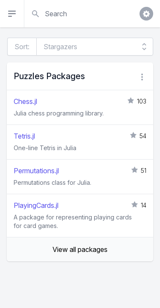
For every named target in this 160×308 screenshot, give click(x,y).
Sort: (22, 46)
